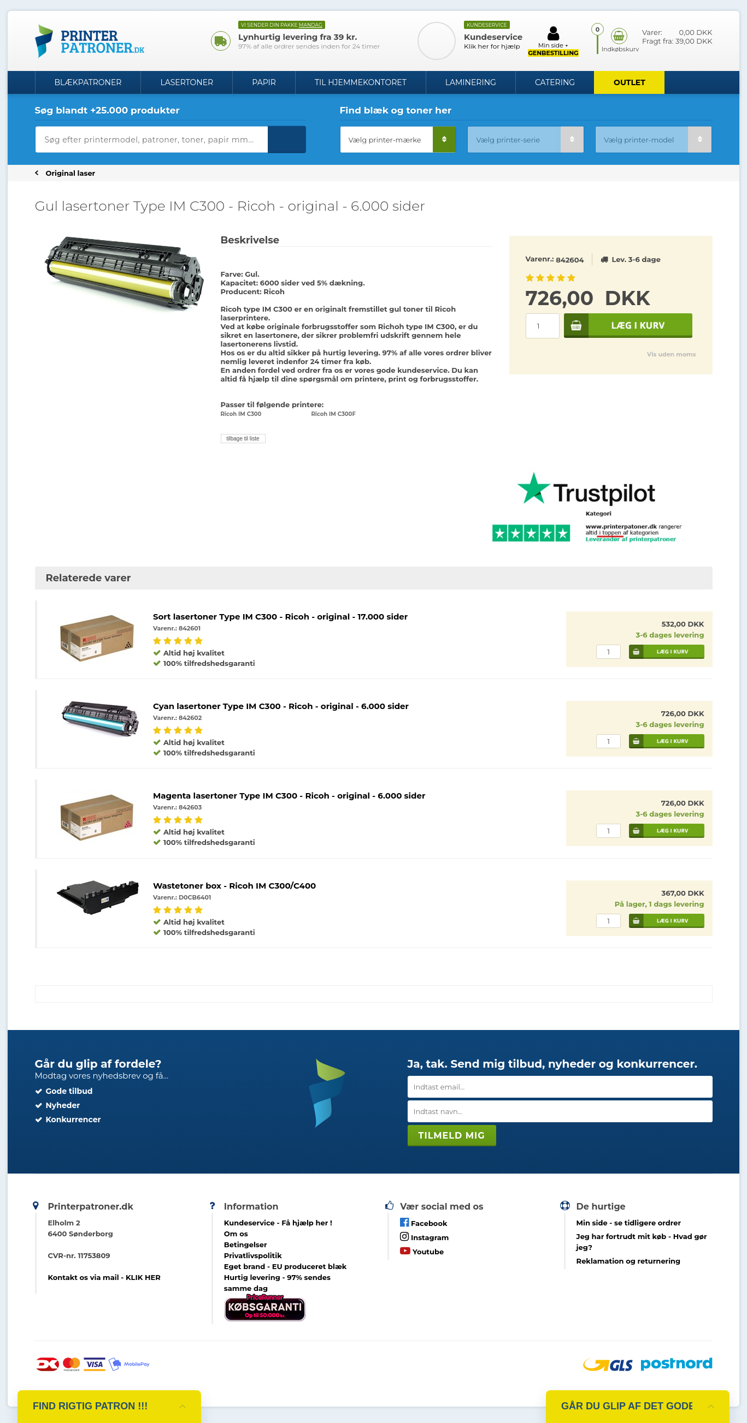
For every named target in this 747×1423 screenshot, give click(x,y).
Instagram (424, 1236)
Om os (236, 1233)
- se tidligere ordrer (629, 1222)
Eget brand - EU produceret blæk (285, 1266)
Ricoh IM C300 (241, 414)
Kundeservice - (278, 1222)
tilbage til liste (243, 439)
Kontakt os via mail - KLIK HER (104, 1277)
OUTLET (629, 82)
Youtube (422, 1251)
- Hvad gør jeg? (642, 1242)
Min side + (553, 41)
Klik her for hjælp (492, 46)
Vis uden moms (671, 354)
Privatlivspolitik (253, 1255)
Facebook (423, 1222)
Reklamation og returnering (629, 1261)
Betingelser (245, 1244)
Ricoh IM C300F (333, 414)
